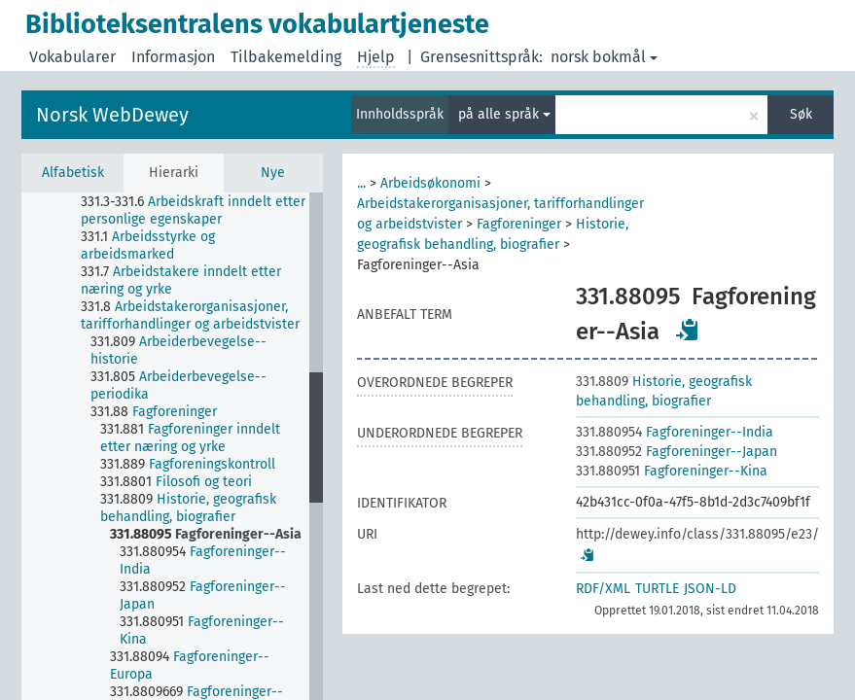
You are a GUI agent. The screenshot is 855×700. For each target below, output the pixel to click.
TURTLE (657, 588)
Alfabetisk (73, 172)
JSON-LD (710, 588)
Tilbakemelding (286, 57)
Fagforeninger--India (674, 432)
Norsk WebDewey (112, 114)
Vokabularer (72, 57)
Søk (801, 114)
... (361, 183)
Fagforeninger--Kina (671, 471)
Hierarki (173, 172)
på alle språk (504, 114)
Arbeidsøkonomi (430, 183)
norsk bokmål (604, 57)
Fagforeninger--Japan (676, 451)
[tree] (172, 446)
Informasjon (173, 57)
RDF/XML (603, 588)
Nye (273, 172)
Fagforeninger (519, 224)
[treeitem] (203, 210)
